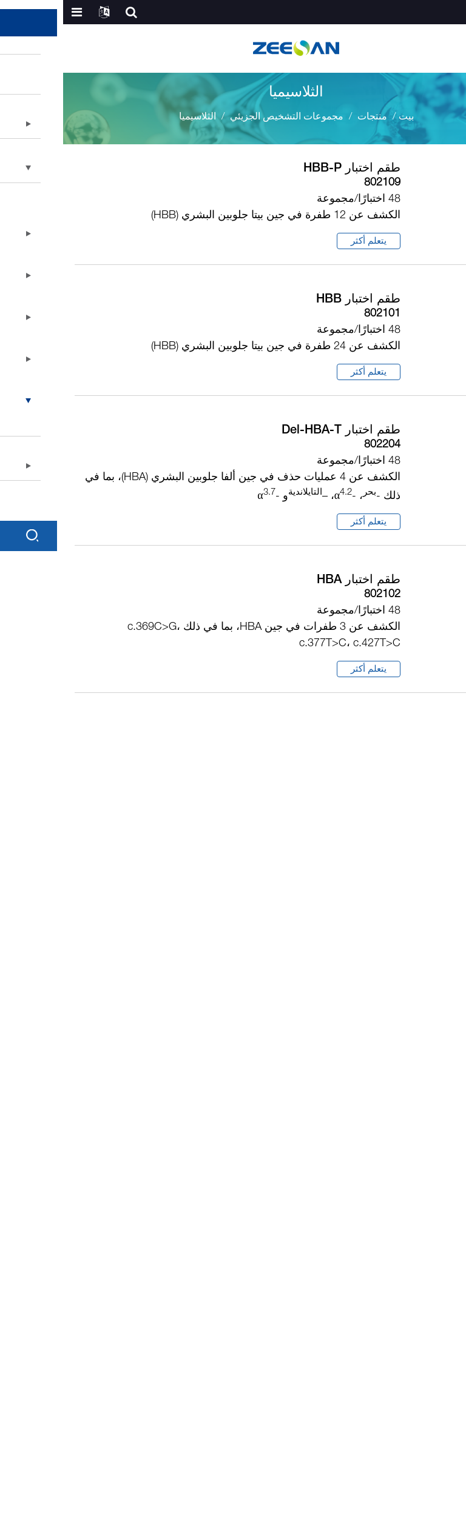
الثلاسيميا (134, 117)
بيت (343, 117)
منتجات (309, 117)
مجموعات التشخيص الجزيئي (223, 117)
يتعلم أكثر (305, 241)
